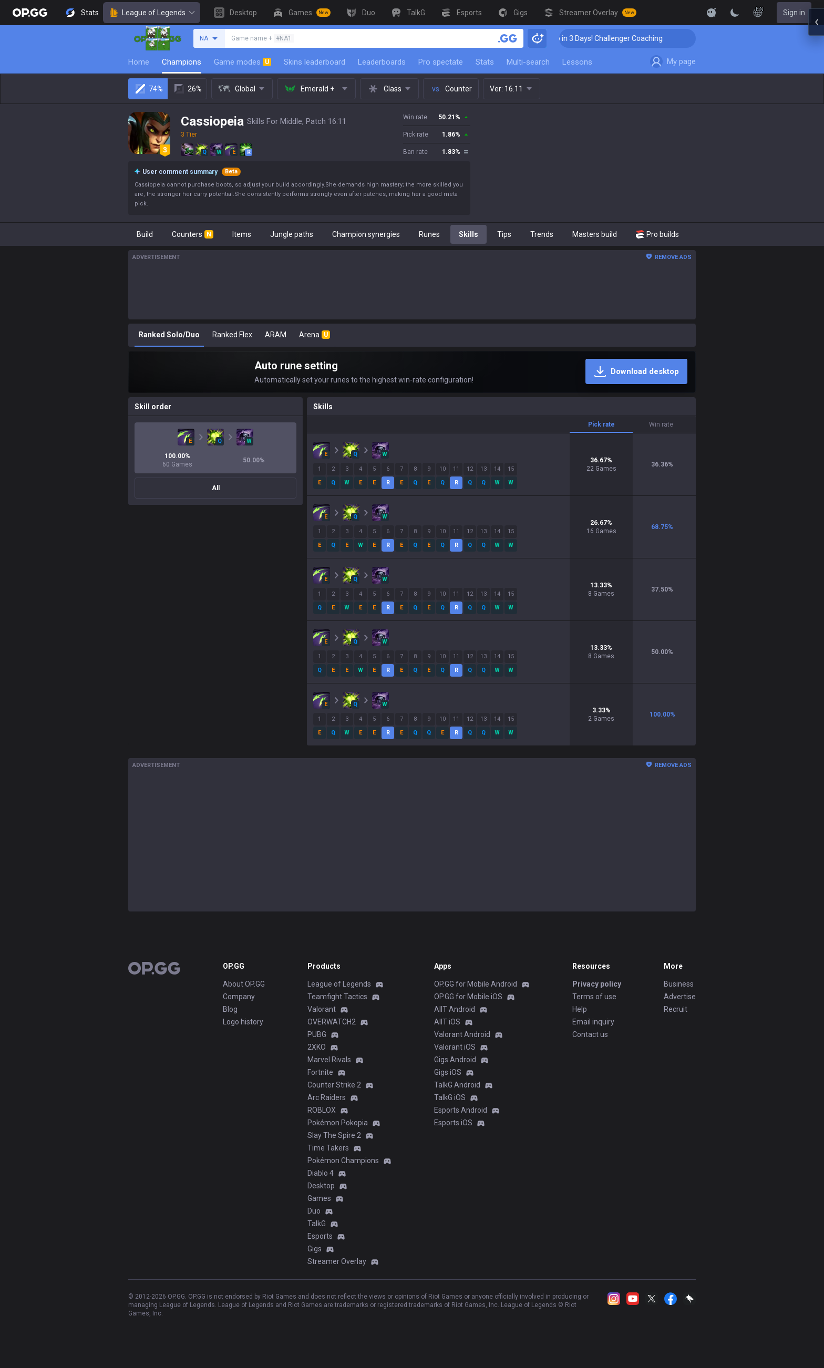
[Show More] (711, 12)
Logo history (243, 1022)
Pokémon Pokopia (337, 1122)
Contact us (590, 1034)
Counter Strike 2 (334, 1085)
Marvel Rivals (329, 1059)
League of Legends (151, 12)
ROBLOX (321, 1110)
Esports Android (460, 1110)
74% (148, 88)
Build (145, 234)
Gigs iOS (447, 1072)
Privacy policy (596, 984)
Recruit (675, 1009)
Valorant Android (462, 1034)
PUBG (316, 1034)
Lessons (577, 62)
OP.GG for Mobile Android (475, 984)
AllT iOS (447, 1022)
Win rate (661, 424)
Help (579, 1009)
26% (187, 88)
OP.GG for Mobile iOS (468, 996)
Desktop (321, 1186)
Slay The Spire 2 (334, 1135)
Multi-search (528, 62)
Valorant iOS (455, 1047)
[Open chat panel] (816, 189)
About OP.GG (244, 984)
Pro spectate (440, 62)
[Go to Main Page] (30, 12)
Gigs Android (455, 1059)
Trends (541, 234)
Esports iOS (453, 1122)
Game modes (242, 62)
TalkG (316, 1223)
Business (679, 984)
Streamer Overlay (336, 1261)
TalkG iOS (450, 1097)
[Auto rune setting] (412, 372)
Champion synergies (366, 234)
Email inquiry (593, 1022)
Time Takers (328, 1148)
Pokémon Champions (343, 1160)
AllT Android (454, 1009)
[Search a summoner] (507, 38)
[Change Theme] (734, 12)
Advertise (680, 996)
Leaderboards (382, 62)
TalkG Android (457, 1085)
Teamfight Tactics (337, 996)
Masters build (594, 234)
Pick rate (601, 424)
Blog (230, 1009)
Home (138, 62)
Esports (320, 1236)
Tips (504, 234)
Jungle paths (291, 234)
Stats (485, 62)
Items (241, 234)
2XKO (316, 1047)
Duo (314, 1211)
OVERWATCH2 (331, 1022)
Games (319, 1198)
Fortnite (320, 1072)
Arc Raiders (326, 1097)
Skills (468, 234)
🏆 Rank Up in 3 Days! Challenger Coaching (619, 38)
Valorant (321, 1009)
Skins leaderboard (314, 62)
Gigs (314, 1249)
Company (239, 996)
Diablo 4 (320, 1173)
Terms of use (594, 996)
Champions (181, 62)
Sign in (794, 12)
